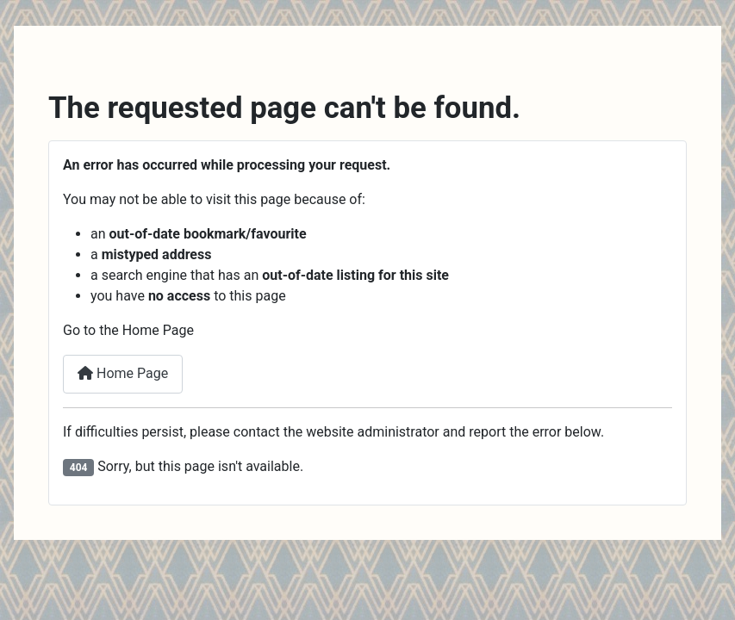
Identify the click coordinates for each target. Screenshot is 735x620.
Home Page (123, 373)
